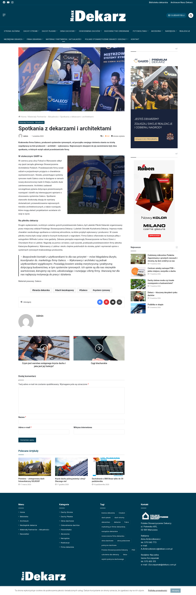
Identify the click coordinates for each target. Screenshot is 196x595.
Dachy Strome (31, 31)
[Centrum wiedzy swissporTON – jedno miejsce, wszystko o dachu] (138, 272)
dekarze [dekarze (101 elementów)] (117, 522)
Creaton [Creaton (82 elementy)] (122, 513)
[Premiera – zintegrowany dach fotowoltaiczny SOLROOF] (34, 467)
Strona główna (12, 31)
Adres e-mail (25, 427)
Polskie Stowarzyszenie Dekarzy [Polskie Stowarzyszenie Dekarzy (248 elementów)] (115, 550)
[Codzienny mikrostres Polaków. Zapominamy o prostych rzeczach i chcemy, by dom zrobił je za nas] (138, 259)
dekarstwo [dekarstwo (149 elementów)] (106, 522)
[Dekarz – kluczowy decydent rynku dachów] (138, 296)
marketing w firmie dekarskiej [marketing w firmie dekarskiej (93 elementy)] (113, 527)
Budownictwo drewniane (116, 31)
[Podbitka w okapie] (138, 308)
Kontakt (135, 39)
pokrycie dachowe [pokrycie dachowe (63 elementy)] (109, 545)
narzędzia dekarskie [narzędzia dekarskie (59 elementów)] (110, 531)
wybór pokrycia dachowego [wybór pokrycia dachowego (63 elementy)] (113, 559)
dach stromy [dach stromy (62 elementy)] (119, 518)
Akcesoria (156, 31)
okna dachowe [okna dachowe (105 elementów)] (107, 541)
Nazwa (22, 417)
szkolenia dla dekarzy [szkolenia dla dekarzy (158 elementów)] (110, 555)
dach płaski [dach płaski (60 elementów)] (106, 518)
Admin (25, 136)
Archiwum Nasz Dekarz (182, 2)
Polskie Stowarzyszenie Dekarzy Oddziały (106, 39)
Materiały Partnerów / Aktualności (63, 39)
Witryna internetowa (83, 427)
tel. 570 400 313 (148, 561)
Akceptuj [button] (175, 591)
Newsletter (24, 534)
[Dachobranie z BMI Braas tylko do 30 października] (108, 467)
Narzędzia (170, 31)
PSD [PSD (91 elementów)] (133, 550)
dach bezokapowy (65, 290)
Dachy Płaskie (49, 31)
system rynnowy (102, 290)
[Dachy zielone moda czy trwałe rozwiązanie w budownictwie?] (138, 284)
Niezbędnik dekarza (13, 39)
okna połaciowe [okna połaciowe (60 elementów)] (123, 541)
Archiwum (24, 521)
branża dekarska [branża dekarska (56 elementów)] (108, 513)
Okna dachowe (67, 31)
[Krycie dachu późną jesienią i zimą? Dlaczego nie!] (71, 467)
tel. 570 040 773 (148, 542)
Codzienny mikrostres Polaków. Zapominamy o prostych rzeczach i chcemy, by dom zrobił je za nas (162, 258)
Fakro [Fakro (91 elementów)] (126, 522)
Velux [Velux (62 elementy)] (125, 555)
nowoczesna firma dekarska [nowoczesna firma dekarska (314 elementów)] (113, 536)
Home (22, 116)
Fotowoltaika (140, 31)
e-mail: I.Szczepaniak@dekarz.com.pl (158, 564)
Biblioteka (24, 516)
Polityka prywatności (157, 590)
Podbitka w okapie (155, 304)
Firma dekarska (34, 39)
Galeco (84, 290)
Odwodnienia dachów (89, 31)
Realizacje (185, 31)
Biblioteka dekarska (158, 2)
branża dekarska (41, 290)
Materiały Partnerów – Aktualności (34, 529)
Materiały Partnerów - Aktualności (43, 116)
